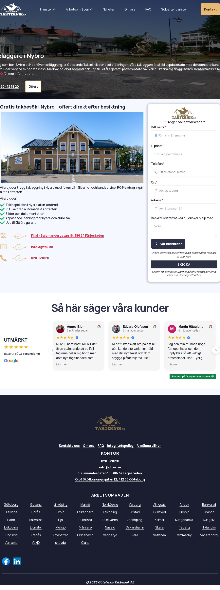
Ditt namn (159, 127)
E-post (157, 146)
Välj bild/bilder (168, 244)
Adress (157, 200)
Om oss (89, 452)
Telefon (157, 163)
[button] (47, 9)
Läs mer (61, 364)
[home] (13, 9)
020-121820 (110, 467)
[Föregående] (52, 350)
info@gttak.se (110, 473)
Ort (154, 182)
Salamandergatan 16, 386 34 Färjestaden (110, 479)
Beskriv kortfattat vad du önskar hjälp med (182, 218)
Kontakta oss (69, 452)
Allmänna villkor (149, 452)
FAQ (101, 452)
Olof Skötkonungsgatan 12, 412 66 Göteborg (110, 485)
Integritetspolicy (120, 452)
